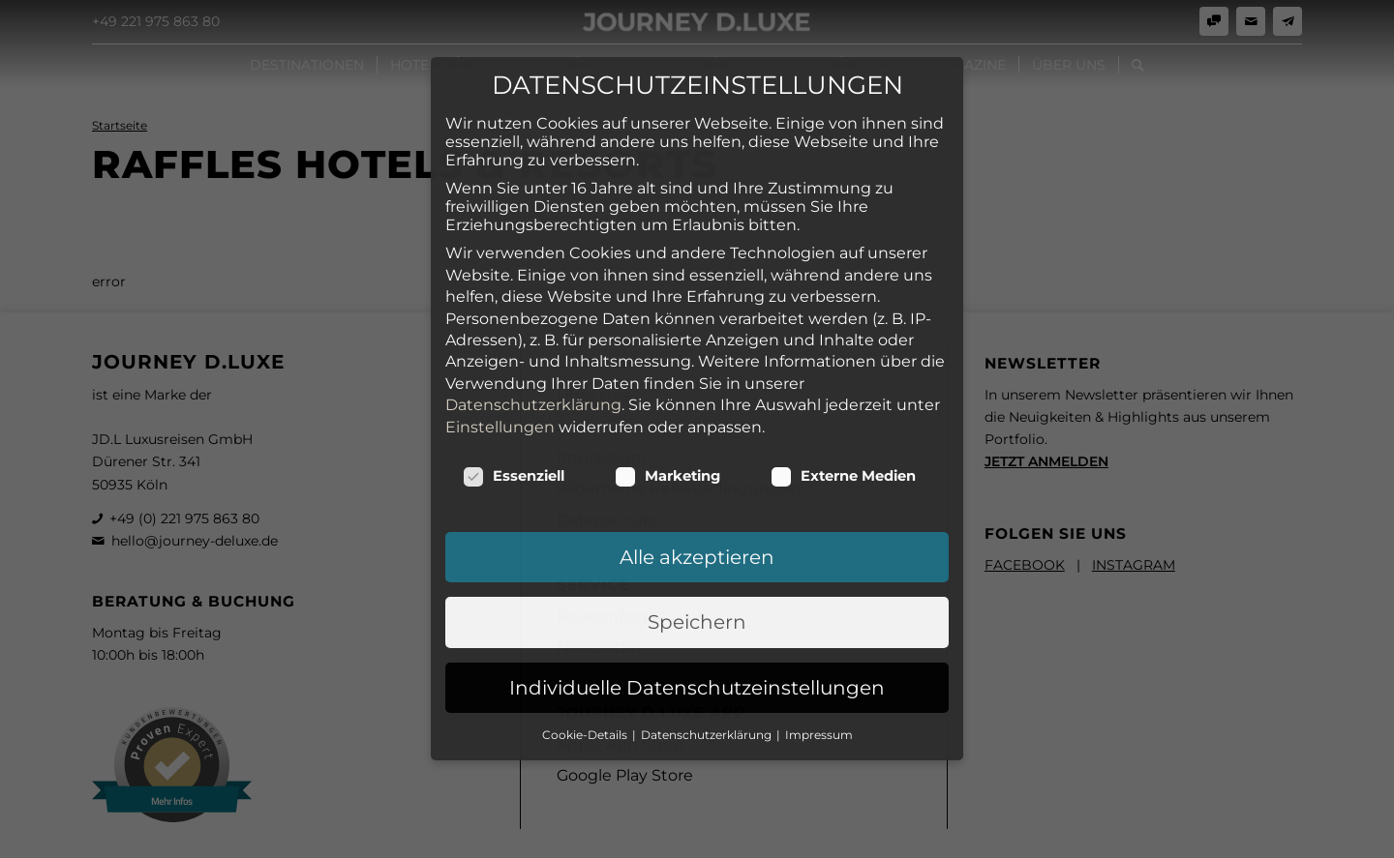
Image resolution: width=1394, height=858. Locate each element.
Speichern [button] (697, 525)
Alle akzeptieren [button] (697, 460)
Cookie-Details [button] (586, 638)
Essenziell (513, 379)
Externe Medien (843, 379)
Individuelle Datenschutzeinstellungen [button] (697, 591)
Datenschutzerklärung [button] (707, 638)
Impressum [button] (819, 638)
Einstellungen (500, 330)
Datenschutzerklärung (533, 308)
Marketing (667, 379)
